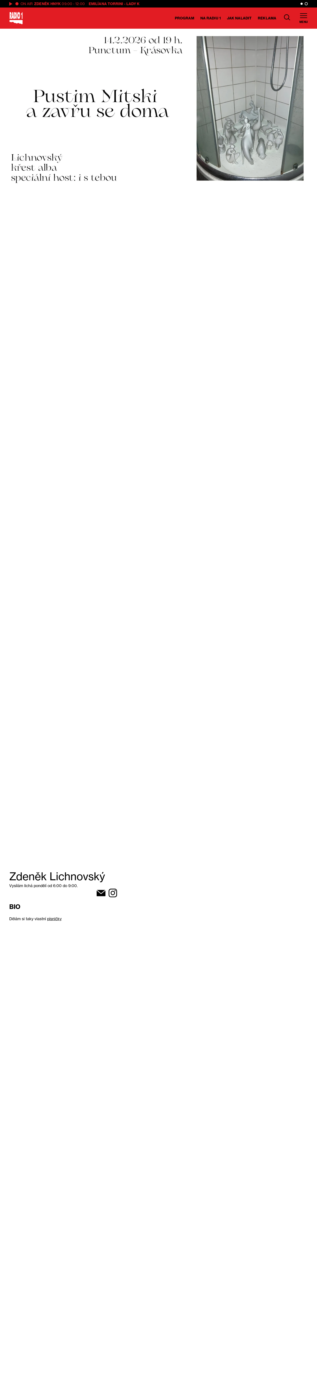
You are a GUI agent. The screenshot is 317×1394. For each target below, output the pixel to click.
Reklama (267, 18)
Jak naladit (239, 18)
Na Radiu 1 (210, 18)
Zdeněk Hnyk (47, 4)
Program (184, 18)
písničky (54, 918)
